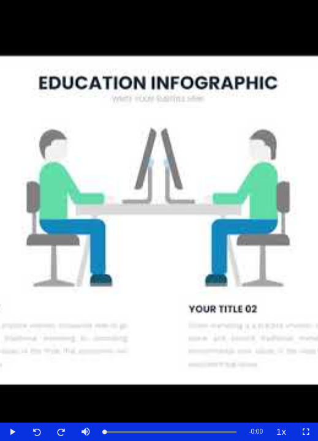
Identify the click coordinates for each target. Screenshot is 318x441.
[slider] (170, 432)
